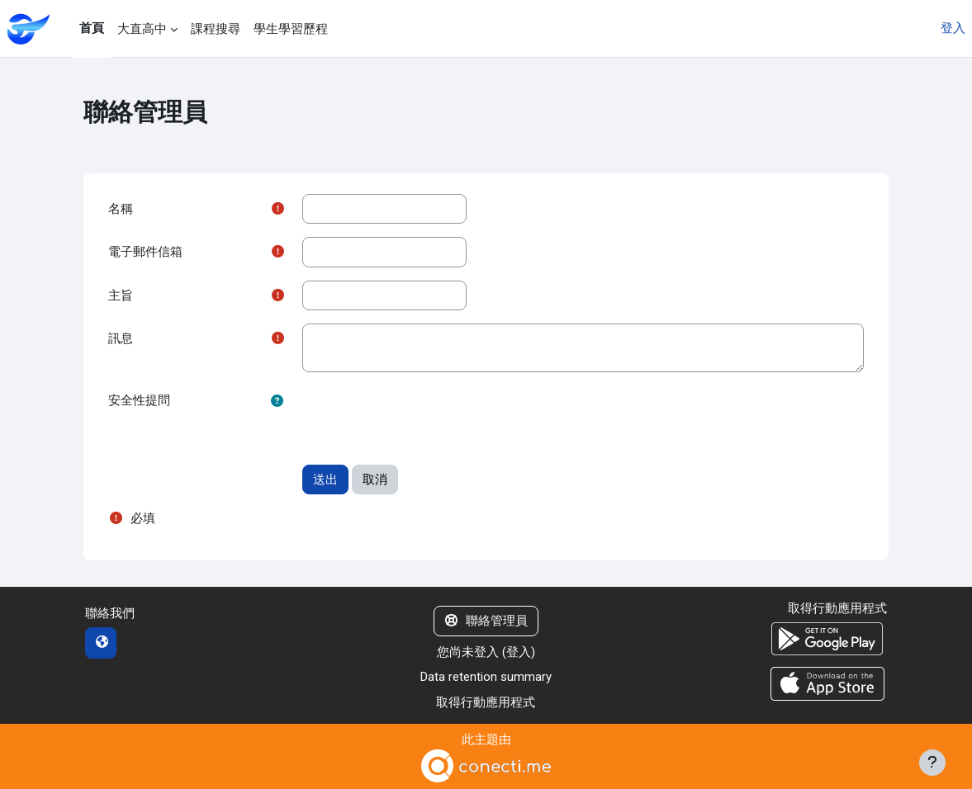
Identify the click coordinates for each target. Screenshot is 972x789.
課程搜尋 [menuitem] (215, 28)
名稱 (120, 208)
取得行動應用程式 (485, 702)
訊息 (120, 338)
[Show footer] (932, 762)
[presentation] (427, 417)
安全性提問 (139, 400)
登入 (953, 28)
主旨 (120, 295)
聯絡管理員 (486, 620)
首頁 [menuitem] (91, 28)
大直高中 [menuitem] (142, 28)
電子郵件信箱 (145, 251)
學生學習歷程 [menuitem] (291, 28)
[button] (277, 401)
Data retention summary (486, 676)
